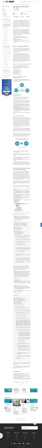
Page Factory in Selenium (6, 77)
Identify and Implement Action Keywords (7, 51)
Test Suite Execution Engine (6, 59)
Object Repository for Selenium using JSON (7, 75)
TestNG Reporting (5, 38)
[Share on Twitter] (21, 16)
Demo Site (28, 1)
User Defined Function (5, 40)
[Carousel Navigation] (21, 408)
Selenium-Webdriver (16, 4)
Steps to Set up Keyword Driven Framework (7, 49)
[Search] (36, 1)
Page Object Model (5, 18)
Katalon (34, 439)
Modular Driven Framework (6, 30)
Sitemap (8, 438)
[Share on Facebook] (20, 16)
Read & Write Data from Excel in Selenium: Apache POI (7, 22)
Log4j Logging (4, 61)
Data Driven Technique (5, 66)
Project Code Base (5, 69)
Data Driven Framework (5, 35)
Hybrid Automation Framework (6, 45)
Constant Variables (5, 33)
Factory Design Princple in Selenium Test (7, 72)
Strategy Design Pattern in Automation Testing (7, 16)
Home (20, 1)
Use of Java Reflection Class (6, 54)
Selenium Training (24, 1)
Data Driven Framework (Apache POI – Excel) (7, 24)
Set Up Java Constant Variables (6, 56)
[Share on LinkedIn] (23, 16)
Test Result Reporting (5, 64)
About (31, 1)
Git (16, 440)
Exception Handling (5, 43)
